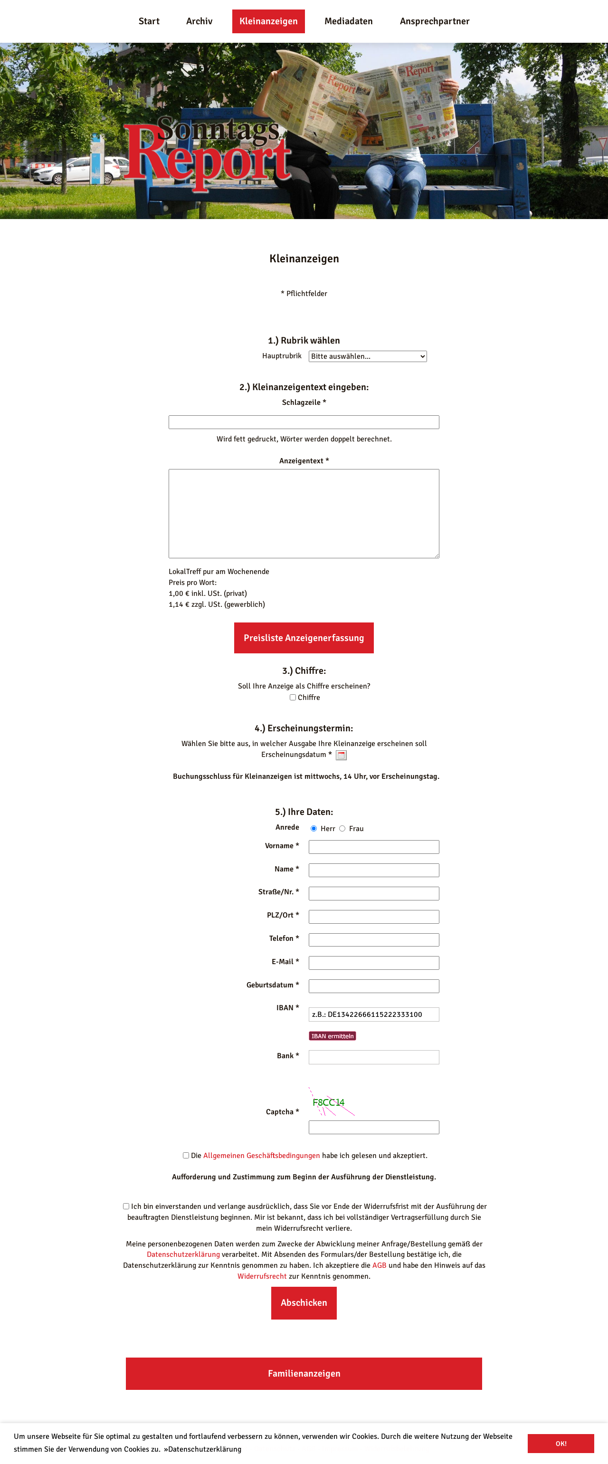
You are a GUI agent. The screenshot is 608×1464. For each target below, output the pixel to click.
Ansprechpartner (435, 21)
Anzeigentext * (304, 461)
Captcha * (282, 1112)
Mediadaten (348, 21)
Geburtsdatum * (273, 985)
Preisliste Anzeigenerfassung (304, 638)
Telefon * (284, 938)
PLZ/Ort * (283, 915)
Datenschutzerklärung (183, 1254)
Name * (287, 869)
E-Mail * (285, 961)
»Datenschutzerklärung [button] (202, 1449)
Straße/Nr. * (278, 892)
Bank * (288, 1056)
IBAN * (287, 1008)
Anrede (287, 827)
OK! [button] (561, 1443)
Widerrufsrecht (262, 1276)
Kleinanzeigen (268, 21)
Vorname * (282, 846)
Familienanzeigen (304, 1373)
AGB (379, 1265)
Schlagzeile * (304, 402)
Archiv (199, 21)
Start (149, 21)
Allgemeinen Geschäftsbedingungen (261, 1155)
